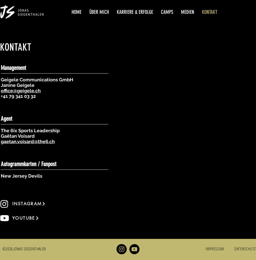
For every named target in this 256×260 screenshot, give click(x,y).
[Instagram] (122, 249)
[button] (99, 12)
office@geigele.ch (21, 90)
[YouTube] (134, 249)
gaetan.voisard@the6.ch (28, 141)
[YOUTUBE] (30, 218)
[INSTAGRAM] (30, 203)
